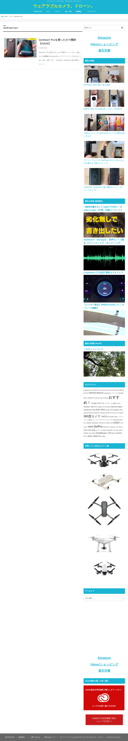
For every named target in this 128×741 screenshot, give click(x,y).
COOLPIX (102, 423)
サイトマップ (91, 11)
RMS (90, 426)
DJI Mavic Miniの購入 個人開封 (97, 85)
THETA (104, 416)
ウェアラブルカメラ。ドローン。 (64, 6)
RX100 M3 (114, 390)
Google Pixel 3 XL (98, 403)
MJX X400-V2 (94, 436)
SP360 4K (90, 398)
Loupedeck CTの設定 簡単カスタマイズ (103, 272)
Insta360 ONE (112, 417)
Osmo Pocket (103, 398)
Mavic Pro (118, 410)
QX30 (107, 413)
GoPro (98, 426)
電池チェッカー (93, 420)
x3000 (103, 436)
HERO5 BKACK (96, 393)
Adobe (107, 410)
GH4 (118, 403)
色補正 (114, 403)
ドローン (58, 11)
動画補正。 (79, 11)
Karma (97, 398)
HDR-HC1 (106, 427)
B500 (113, 433)
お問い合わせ (35, 737)
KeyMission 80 (88, 390)
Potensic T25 (114, 427)
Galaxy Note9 (88, 413)
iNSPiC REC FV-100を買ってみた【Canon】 (103, 109)
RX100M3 (109, 430)
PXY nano (98, 407)
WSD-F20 (97, 390)
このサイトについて (93, 349)
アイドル (114, 393)
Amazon (104, 38)
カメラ (48, 11)
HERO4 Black (116, 407)
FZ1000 (102, 413)
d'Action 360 (89, 407)
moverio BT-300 (105, 390)
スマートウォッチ (106, 420)
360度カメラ (92, 416)
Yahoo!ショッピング (104, 44)
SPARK (86, 433)
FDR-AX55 (88, 430)
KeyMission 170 (103, 433)
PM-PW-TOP (38, 11)
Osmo (121, 427)
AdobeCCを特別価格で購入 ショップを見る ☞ (104, 719)
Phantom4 (96, 413)
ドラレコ (108, 403)
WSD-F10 (109, 423)
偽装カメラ (96, 430)
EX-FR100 (92, 433)
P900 (112, 410)
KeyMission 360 (89, 410)
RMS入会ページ (50, 737)
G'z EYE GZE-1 (118, 430)
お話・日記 (68, 11)
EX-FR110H (106, 407)
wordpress (107, 393)
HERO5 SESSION (92, 423)
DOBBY (116, 423)
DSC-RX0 (100, 409)
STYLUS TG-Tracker (116, 413)
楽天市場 (104, 50)
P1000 (103, 430)
